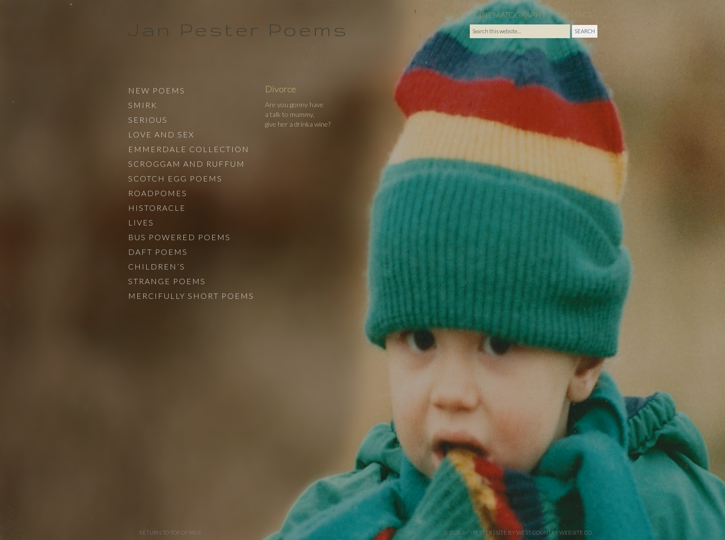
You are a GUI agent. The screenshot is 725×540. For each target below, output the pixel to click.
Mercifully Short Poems (191, 295)
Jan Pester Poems (238, 29)
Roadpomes (157, 193)
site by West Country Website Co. (544, 532)
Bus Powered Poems (179, 237)
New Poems (156, 90)
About (451, 14)
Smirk (142, 105)
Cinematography (510, 14)
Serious (148, 119)
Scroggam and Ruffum (186, 163)
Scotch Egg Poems (175, 178)
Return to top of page (170, 532)
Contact (574, 14)
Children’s (156, 266)
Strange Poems (167, 281)
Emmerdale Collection (188, 149)
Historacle (157, 207)
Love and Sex (161, 134)
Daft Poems (158, 251)
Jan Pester (476, 532)
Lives (141, 222)
